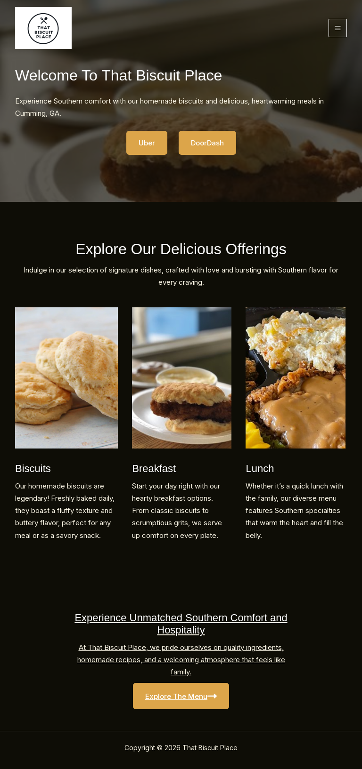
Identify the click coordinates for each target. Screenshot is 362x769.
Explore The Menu (181, 696)
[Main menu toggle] (338, 28)
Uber (147, 142)
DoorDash (207, 142)
